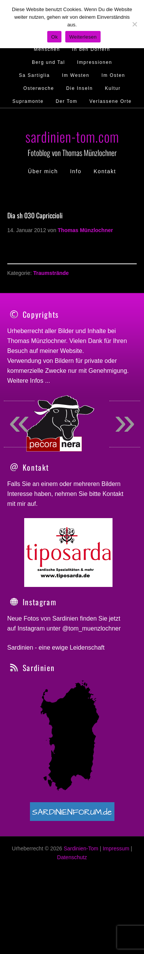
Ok (54, 37)
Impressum (116, 874)
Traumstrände (51, 273)
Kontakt (113, 519)
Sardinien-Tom (81, 874)
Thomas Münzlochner (36, 341)
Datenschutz (72, 882)
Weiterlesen (82, 37)
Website (71, 351)
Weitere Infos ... (28, 380)
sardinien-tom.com (72, 136)
